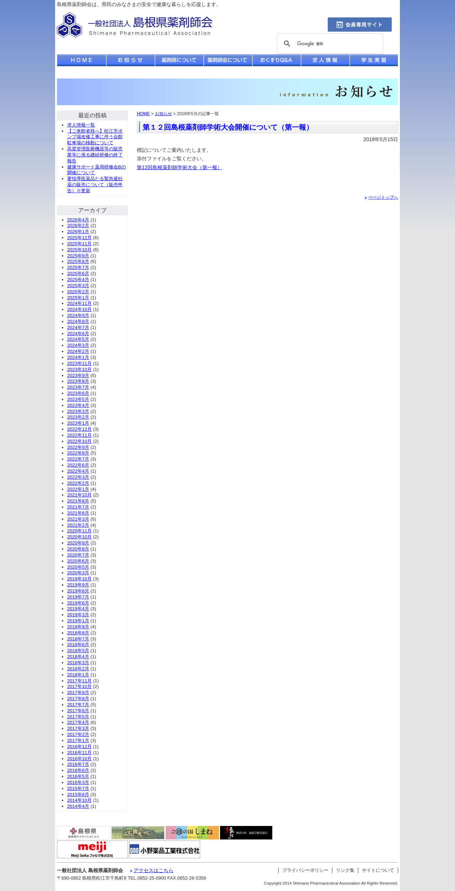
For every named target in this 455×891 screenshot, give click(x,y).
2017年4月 (78, 722)
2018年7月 (78, 639)
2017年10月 (79, 686)
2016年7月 (78, 764)
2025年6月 (78, 273)
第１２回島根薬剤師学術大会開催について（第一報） (228, 127)
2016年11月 (79, 752)
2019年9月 (78, 584)
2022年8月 (78, 453)
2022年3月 (78, 477)
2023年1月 (78, 423)
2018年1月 (78, 674)
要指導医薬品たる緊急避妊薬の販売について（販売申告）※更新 (95, 184)
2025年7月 (78, 267)
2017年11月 (79, 680)
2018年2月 (78, 668)
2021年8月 (78, 501)
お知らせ (163, 113)
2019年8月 (78, 591)
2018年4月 (78, 656)
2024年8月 (78, 321)
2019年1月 (78, 620)
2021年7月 (78, 507)
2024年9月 (78, 315)
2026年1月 (78, 231)
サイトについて (378, 870)
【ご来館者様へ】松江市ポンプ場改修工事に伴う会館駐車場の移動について (95, 137)
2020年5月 (78, 567)
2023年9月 (78, 375)
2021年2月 (78, 525)
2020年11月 (79, 530)
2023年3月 (78, 411)
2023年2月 (78, 417)
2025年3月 (78, 285)
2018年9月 (78, 626)
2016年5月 (78, 776)
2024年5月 (78, 339)
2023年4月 (78, 405)
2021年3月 (78, 519)
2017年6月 (78, 710)
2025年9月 (78, 255)
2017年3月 (78, 728)
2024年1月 (78, 357)
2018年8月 (78, 632)
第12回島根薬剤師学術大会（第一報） (179, 167)
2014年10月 (79, 800)
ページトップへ (383, 197)
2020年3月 (78, 572)
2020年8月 (78, 549)
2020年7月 (78, 555)
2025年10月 (79, 249)
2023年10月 (79, 369)
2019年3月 (78, 614)
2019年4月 (78, 608)
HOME (143, 113)
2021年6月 (78, 513)
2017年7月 (78, 704)
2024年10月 (79, 309)
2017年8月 (78, 698)
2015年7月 (78, 788)
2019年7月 (78, 597)
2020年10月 (79, 537)
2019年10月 (79, 578)
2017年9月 (78, 692)
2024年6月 (78, 333)
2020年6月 (78, 561)
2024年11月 (79, 303)
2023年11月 (79, 363)
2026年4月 (78, 219)
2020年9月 (78, 543)
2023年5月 (78, 399)
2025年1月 (78, 297)
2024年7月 (78, 327)
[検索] (329, 44)
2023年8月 (78, 381)
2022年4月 (78, 471)
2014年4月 (78, 806)
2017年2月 (78, 734)
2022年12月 (79, 429)
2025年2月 (78, 291)
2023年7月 (78, 387)
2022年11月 (79, 435)
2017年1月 (78, 740)
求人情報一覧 (81, 125)
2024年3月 (78, 345)
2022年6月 (78, 465)
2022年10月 (79, 441)
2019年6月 (78, 603)
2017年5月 (78, 716)
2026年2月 (78, 225)
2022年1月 (78, 489)
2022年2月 (78, 483)
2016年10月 (79, 758)
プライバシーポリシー (305, 870)
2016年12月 (79, 746)
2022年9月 (78, 447)
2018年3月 (78, 662)
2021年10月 (79, 495)
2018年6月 (78, 644)
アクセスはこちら (153, 870)
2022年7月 (78, 459)
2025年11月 (79, 243)
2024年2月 (78, 351)
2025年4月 (78, 279)
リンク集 (345, 870)
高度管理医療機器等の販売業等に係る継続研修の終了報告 (95, 154)
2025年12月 (79, 237)
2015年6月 (78, 794)
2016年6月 (78, 770)
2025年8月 (78, 261)
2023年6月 (78, 393)
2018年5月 (78, 650)
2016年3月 (78, 782)
